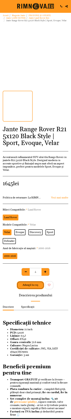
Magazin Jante (18, 15)
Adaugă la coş (30, 285)
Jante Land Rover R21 (39, 18)
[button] (4, 6)
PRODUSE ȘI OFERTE (40, 15)
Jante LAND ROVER (15, 18)
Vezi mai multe (59, 197)
